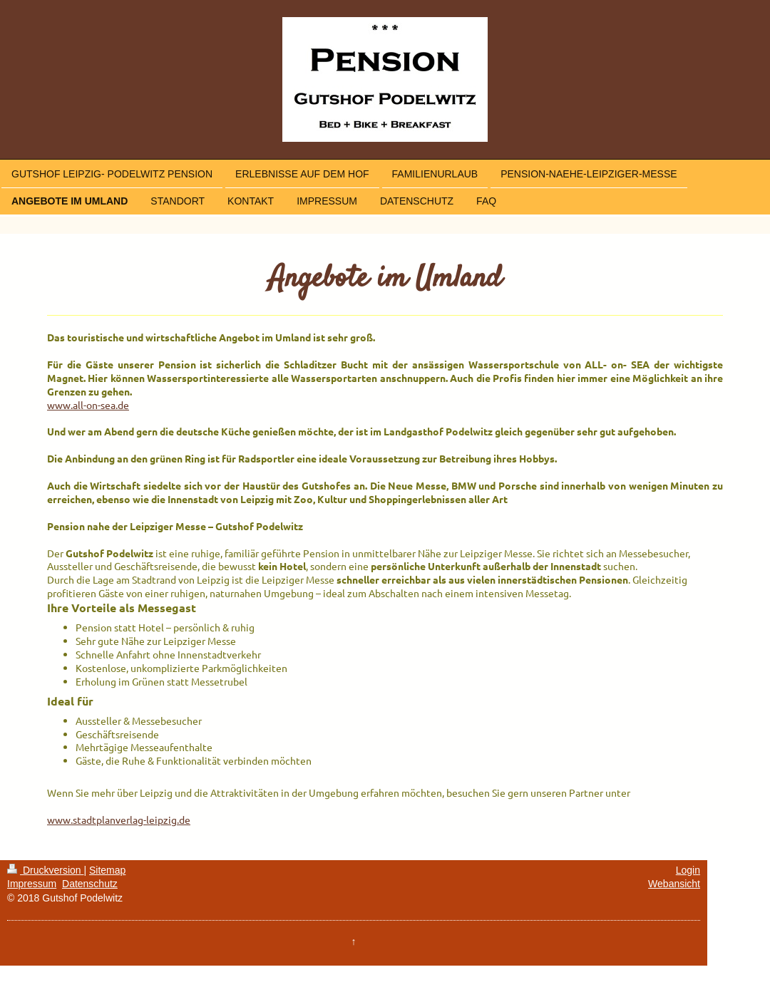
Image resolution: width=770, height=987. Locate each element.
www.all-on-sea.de (88, 404)
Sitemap (107, 870)
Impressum (31, 883)
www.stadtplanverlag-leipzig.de (118, 819)
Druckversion (45, 870)
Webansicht (674, 883)
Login (688, 870)
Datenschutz (90, 883)
